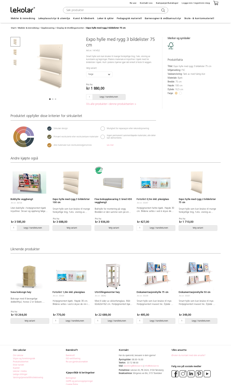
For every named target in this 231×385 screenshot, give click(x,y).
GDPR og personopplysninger (79, 381)
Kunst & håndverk (83, 18)
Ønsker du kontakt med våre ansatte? (188, 355)
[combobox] (115, 10)
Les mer (110, 145)
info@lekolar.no (151, 366)
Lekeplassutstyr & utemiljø (54, 18)
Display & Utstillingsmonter (70, 28)
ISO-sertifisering (73, 359)
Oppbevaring (47, 28)
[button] (50, 99)
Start (13, 28)
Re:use (133, 3)
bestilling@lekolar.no (133, 366)
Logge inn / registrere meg (196, 3)
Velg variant (91, 68)
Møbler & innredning (23, 18)
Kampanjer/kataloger (167, 3)
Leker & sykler (105, 18)
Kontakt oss (146, 3)
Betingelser (71, 378)
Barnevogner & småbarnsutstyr (163, 18)
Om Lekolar (18, 355)
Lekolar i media (20, 371)
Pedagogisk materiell (129, 18)
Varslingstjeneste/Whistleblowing (28, 378)
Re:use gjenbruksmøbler (77, 362)
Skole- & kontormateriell (199, 18)
